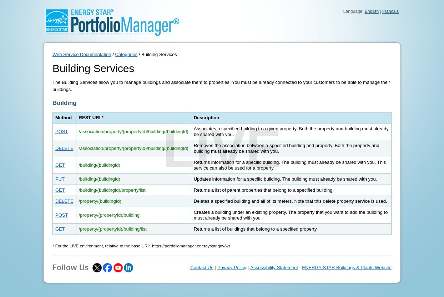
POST (61, 131)
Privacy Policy (231, 267)
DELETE (64, 148)
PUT (60, 179)
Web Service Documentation (81, 54)
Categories (126, 54)
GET (60, 165)
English (372, 11)
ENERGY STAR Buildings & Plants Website (347, 267)
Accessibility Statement (274, 267)
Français (390, 11)
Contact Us (201, 267)
